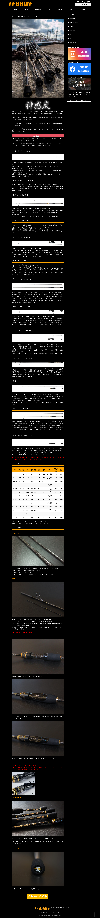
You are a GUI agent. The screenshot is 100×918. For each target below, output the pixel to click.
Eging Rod (71, 18)
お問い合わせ (72, 42)
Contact (83, 9)
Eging (26, 9)
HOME (15, 9)
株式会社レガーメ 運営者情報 (50, 912)
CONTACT (83, 4)
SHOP (70, 38)
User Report (60, 9)
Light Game (38, 9)
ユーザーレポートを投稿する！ (79, 100)
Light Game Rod (73, 22)
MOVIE (71, 9)
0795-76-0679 (83, 2)
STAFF (49, 9)
